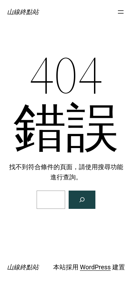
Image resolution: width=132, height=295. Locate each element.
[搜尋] (82, 200)
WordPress (95, 267)
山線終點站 (23, 11)
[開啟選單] (121, 12)
